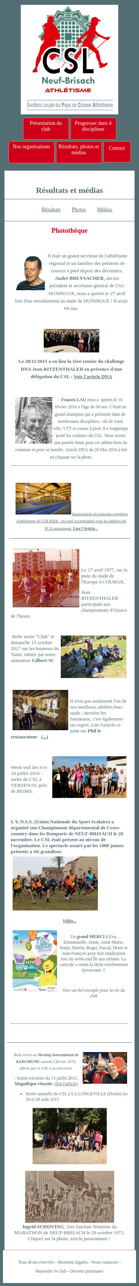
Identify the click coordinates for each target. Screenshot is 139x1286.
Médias (104, 209)
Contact (117, 148)
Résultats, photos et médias (79, 149)
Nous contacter (105, 1262)
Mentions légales (72, 1262)
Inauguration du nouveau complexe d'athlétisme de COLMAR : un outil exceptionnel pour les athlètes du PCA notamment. (72, 521)
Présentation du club (46, 126)
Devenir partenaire (86, 1271)
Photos (79, 209)
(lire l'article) (65, 1083)
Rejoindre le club (51, 1271)
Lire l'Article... (85, 528)
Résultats (51, 209)
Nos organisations (31, 146)
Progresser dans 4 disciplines (93, 126)
